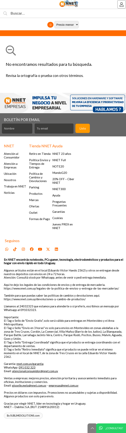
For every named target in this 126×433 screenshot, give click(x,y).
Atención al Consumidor (12, 155)
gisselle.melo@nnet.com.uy (29, 385)
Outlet (33, 212)
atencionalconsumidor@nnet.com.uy (35, 371)
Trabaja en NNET (15, 186)
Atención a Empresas (11, 165)
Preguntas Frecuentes (59, 203)
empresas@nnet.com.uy (63, 385)
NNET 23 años (61, 153)
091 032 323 (27, 367)
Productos (36, 193)
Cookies (57, 218)
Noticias (9, 192)
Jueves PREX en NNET (62, 226)
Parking (34, 187)
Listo (82, 128)
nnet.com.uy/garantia (30, 363)
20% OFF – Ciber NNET (63, 180)
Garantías (58, 211)
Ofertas (34, 206)
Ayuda (56, 195)
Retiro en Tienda (40, 153)
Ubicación (10, 173)
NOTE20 (58, 166)
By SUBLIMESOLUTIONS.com (23, 415)
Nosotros (10, 180)
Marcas (34, 200)
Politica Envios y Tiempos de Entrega (39, 163)
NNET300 (59, 189)
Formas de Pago (39, 219)
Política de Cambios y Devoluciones (38, 177)
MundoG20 (59, 172)
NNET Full (59, 160)
